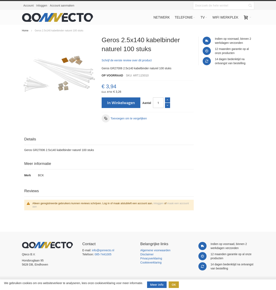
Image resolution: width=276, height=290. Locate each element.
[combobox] (223, 5)
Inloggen (41, 5)
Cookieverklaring (151, 262)
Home (25, 30)
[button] (124, 118)
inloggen (159, 203)
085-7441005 (103, 254)
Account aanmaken (62, 5)
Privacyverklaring (151, 258)
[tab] (109, 139)
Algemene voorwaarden (155, 250)
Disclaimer (147, 254)
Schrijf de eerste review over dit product (127, 60)
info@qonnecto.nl (103, 250)
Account (28, 5)
